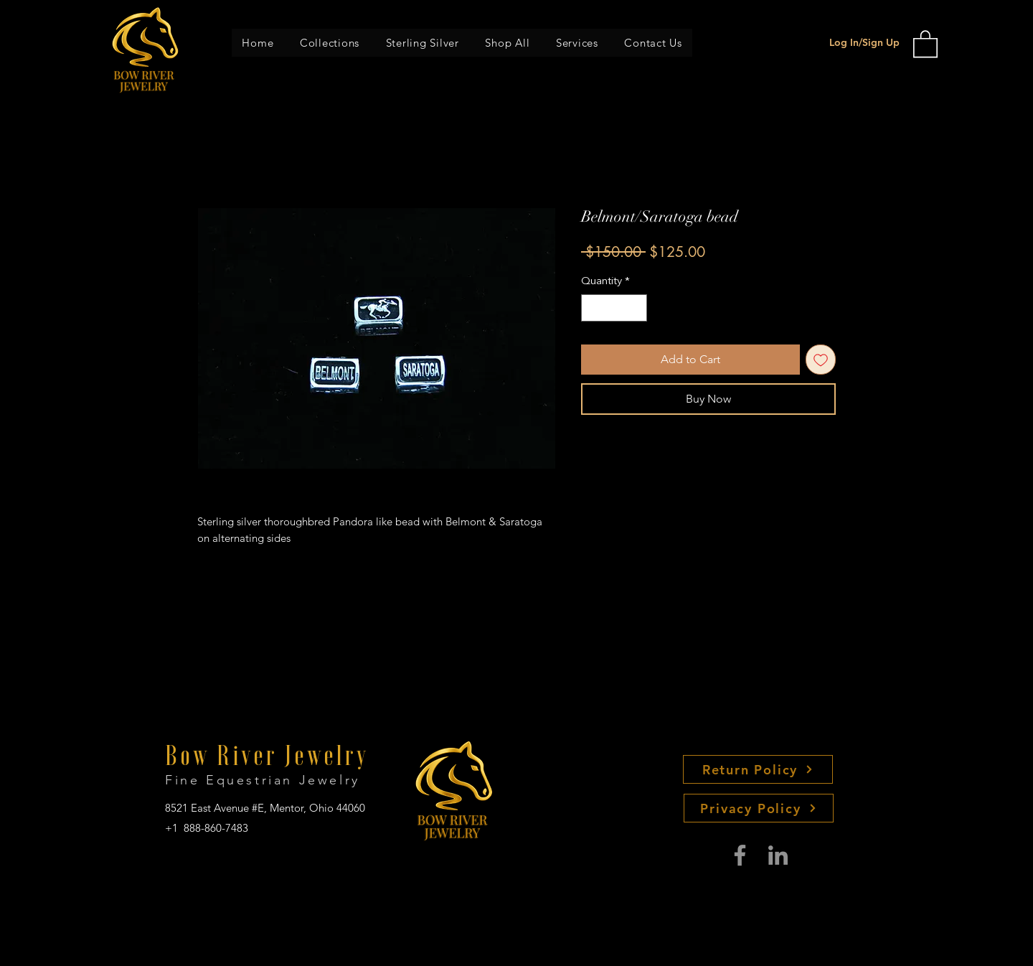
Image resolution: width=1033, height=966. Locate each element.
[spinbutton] (614, 308)
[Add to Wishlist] (821, 359)
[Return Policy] (758, 769)
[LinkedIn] (778, 855)
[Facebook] (740, 855)
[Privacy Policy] (759, 808)
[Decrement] (593, 308)
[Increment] (636, 308)
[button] (330, 43)
